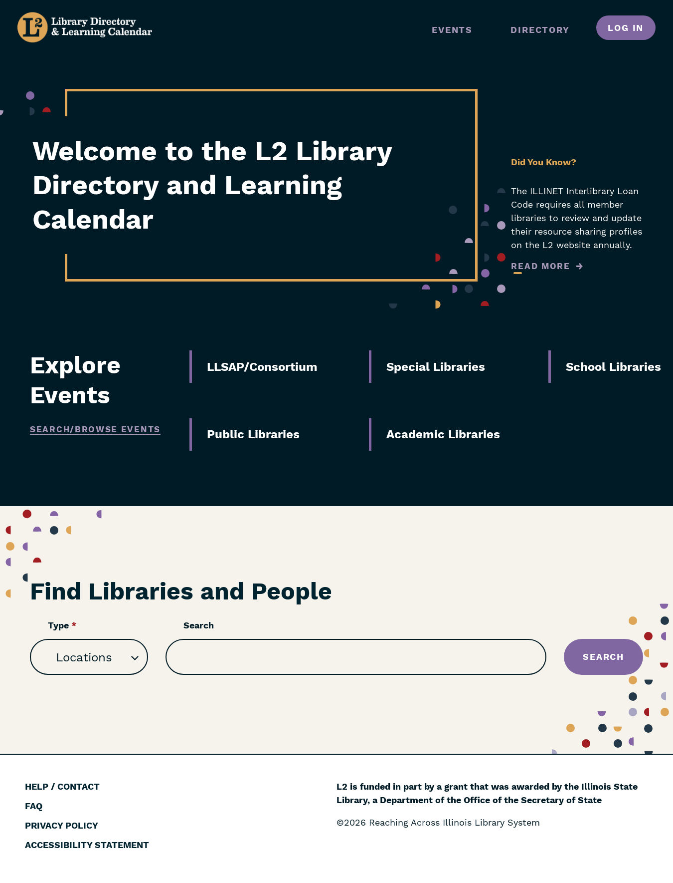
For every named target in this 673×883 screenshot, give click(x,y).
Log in (626, 27)
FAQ (33, 806)
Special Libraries (435, 367)
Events (452, 29)
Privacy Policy (61, 825)
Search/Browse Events (95, 429)
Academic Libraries (443, 434)
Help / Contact (62, 786)
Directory (539, 29)
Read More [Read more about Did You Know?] (540, 266)
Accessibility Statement (87, 845)
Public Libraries (253, 434)
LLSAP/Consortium (262, 367)
